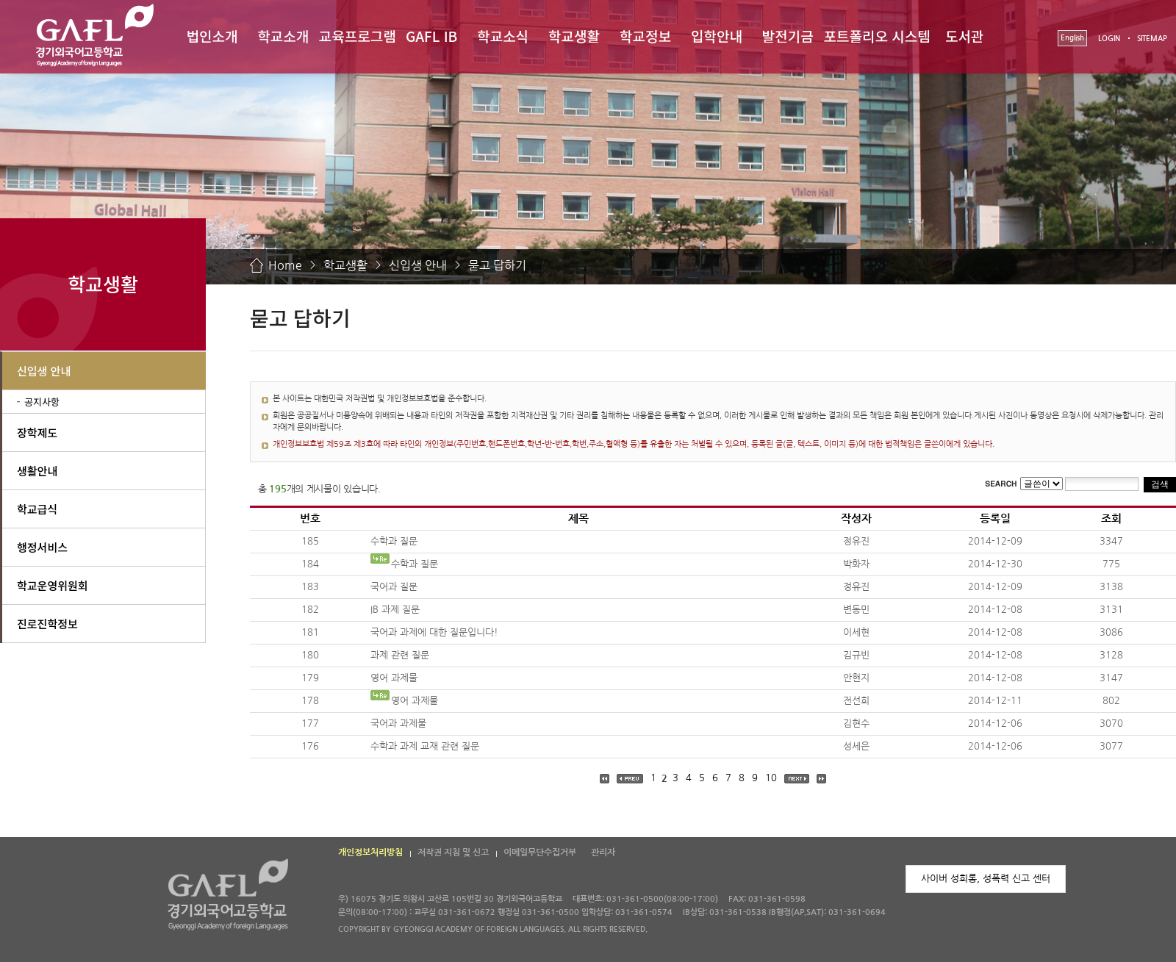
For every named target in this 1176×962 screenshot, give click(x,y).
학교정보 (645, 36)
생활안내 (37, 470)
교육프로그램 (357, 36)
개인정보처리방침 (370, 852)
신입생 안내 (418, 265)
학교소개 (283, 36)
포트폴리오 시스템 (877, 36)
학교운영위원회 (52, 585)
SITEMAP (1152, 38)
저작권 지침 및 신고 (453, 852)
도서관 (964, 36)
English (1072, 38)
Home (285, 265)
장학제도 (37, 432)
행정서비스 (42, 547)
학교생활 (574, 36)
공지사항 (42, 402)
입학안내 (716, 36)
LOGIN (1109, 38)
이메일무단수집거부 (539, 852)
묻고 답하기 (497, 265)
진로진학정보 (47, 623)
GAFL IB (431, 36)
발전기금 (788, 36)
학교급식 (37, 509)
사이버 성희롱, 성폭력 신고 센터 (985, 878)
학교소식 (502, 36)
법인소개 (211, 36)
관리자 (603, 852)
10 (771, 778)
